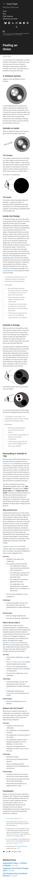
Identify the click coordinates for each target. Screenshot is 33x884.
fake (11, 575)
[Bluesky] (5, 23)
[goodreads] (24, 23)
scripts (5, 270)
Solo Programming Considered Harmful (15, 874)
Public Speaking (8, 16)
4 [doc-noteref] (23, 708)
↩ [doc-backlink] (19, 818)
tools (26, 268)
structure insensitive (20, 846)
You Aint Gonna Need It (12, 818)
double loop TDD (8, 463)
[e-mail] (27, 23)
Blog (4, 14)
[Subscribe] (16, 27)
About (5, 11)
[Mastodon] (9, 23)
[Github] (16, 23)
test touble (10, 839)
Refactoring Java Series (10, 19)
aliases (12, 270)
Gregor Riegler (10, 4)
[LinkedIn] (13, 23)
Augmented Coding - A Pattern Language (15, 864)
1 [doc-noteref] (26, 317)
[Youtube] (20, 23)
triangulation (10, 693)
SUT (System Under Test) (17, 662)
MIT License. (20, 34)
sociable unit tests (14, 546)
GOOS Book (16, 834)
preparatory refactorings (10, 642)
